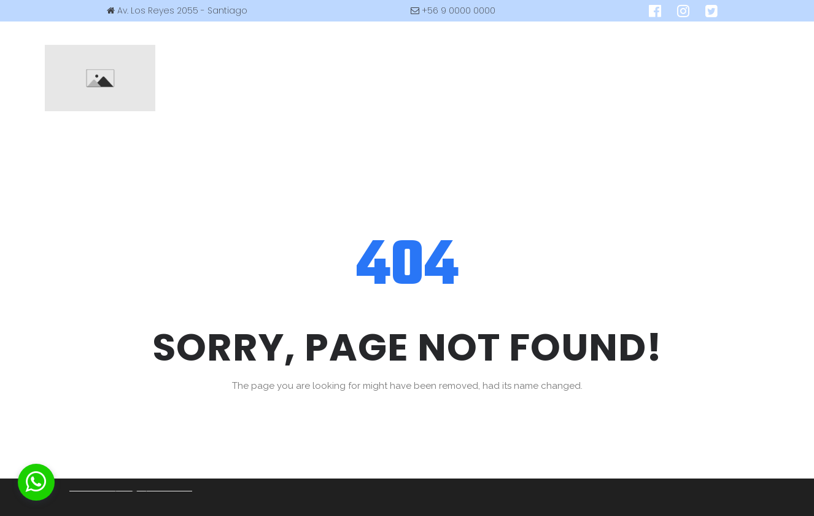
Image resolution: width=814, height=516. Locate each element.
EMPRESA (231, 49)
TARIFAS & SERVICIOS (433, 49)
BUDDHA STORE (539, 49)
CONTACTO (437, 106)
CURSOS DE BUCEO (320, 49)
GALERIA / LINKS (632, 49)
